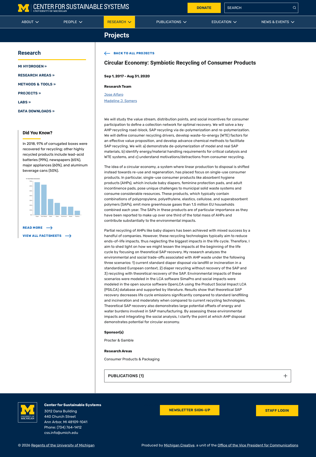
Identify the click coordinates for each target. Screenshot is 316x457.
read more (38, 228)
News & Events (275, 22)
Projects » (29, 93)
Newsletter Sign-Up (189, 410)
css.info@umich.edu (61, 433)
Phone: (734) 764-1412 (63, 427)
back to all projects (129, 53)
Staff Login (277, 410)
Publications (168, 22)
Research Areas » (36, 75)
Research (116, 22)
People (70, 22)
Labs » (24, 102)
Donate (204, 8)
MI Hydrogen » (32, 66)
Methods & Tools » (37, 84)
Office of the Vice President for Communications (258, 445)
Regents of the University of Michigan (63, 445)
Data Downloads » (36, 111)
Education (221, 22)
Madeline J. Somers (120, 101)
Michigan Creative (179, 445)
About (27, 22)
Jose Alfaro (113, 94)
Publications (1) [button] (197, 375)
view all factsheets (47, 236)
